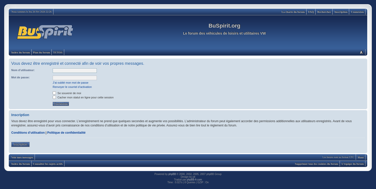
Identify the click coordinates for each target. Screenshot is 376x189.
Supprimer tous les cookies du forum (316, 163)
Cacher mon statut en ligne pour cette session (83, 97)
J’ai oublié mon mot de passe (70, 82)
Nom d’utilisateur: (23, 70)
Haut (361, 157)
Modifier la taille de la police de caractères (361, 52)
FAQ (311, 11)
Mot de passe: (20, 77)
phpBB (172, 174)
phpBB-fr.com (194, 179)
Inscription (341, 11)
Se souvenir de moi (67, 93)
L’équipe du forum (353, 163)
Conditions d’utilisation (28, 132)
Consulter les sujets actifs (48, 163)
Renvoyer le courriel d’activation (72, 86)
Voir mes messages (22, 157)
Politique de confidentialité (66, 132)
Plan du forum (41, 52)
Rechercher (324, 11)
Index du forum (21, 52)
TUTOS (57, 52)
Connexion (357, 11)
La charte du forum (293, 11)
